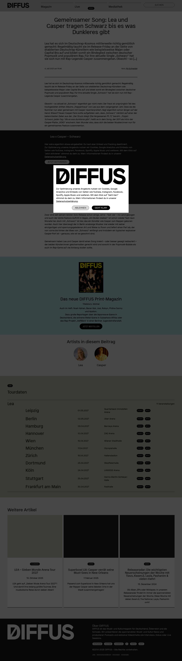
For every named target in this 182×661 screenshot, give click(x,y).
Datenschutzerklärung (67, 201)
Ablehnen (80, 208)
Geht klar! (101, 208)
